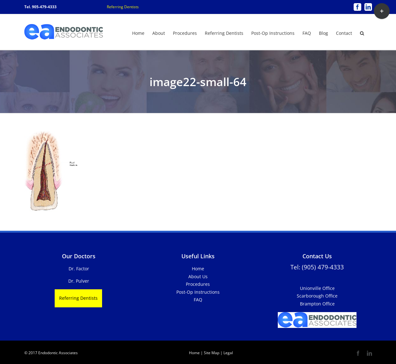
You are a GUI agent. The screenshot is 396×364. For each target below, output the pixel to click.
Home (198, 269)
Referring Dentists (123, 6)
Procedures (198, 284)
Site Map (211, 352)
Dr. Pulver (78, 281)
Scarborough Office (317, 296)
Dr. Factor (79, 269)
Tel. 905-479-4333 (40, 6)
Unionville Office (317, 288)
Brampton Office (317, 304)
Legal (227, 352)
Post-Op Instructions (198, 292)
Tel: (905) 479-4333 (317, 267)
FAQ (198, 300)
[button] (362, 32)
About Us (198, 276)
